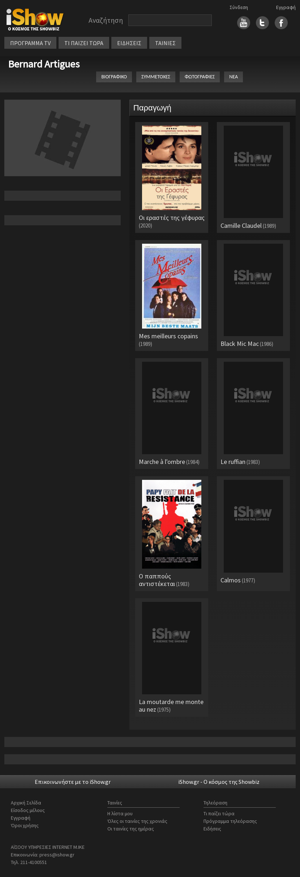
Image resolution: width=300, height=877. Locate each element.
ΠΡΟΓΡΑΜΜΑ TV (30, 43)
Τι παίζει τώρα (219, 813)
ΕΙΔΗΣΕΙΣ (129, 43)
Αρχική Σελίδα (26, 802)
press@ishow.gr (56, 854)
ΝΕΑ (233, 77)
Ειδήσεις (212, 828)
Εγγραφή (286, 7)
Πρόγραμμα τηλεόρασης (230, 821)
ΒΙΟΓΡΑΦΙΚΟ (114, 77)
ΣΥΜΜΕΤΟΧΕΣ (155, 77)
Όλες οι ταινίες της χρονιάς (137, 821)
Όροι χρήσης (25, 825)
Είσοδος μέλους (28, 810)
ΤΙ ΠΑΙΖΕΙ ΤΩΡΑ (83, 43)
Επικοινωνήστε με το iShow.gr (73, 781)
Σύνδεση (239, 7)
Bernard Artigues (44, 63)
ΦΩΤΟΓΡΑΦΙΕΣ (200, 77)
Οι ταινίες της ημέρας (130, 828)
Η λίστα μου (120, 813)
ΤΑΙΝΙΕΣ (165, 43)
